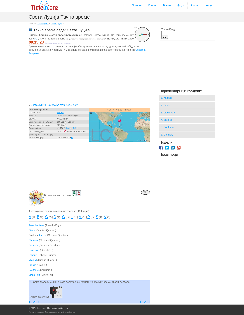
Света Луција (56, 24)
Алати (194, 5)
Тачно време (43, 24)
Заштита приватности (53, 312)
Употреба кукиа (69, 312)
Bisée (32, 230)
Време (167, 5)
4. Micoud (166, 120)
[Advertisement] (89, 80)
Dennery (33, 245)
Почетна (137, 5)
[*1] (36, 38)
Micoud (33, 260)
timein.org (41, 308)
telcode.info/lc (71, 128)
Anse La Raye (36, 225)
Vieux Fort (34, 275)
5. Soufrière (167, 127)
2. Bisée (165, 105)
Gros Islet (34, 250)
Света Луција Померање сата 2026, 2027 (54, 105)
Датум (180, 5)
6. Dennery (167, 134)
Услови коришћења (36, 312)
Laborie (33, 255)
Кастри (60, 112)
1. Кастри (166, 98)
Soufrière (34, 270)
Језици (208, 5)
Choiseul (33, 240)
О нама (152, 5)
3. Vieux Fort (168, 112)
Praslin (32, 265)
